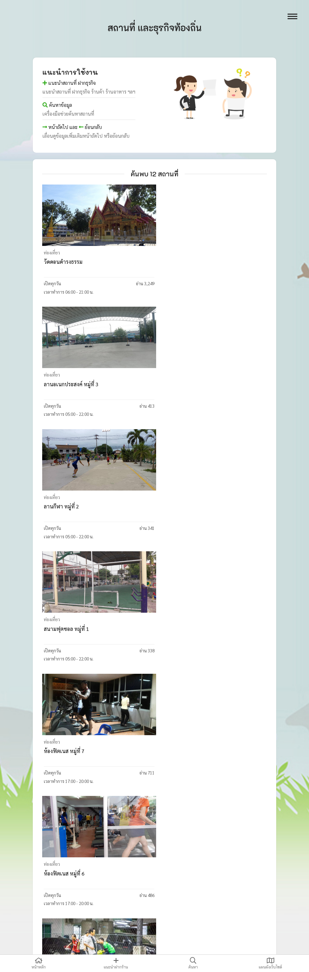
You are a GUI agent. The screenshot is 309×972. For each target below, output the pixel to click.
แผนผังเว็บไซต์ (270, 963)
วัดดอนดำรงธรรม (63, 261)
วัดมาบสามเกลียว (180, 752)
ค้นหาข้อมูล (57, 105)
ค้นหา (193, 963)
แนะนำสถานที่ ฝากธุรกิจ (69, 83)
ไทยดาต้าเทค (83, 946)
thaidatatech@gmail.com (249, 946)
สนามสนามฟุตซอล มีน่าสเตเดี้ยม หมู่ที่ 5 (88, 629)
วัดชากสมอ (56, 874)
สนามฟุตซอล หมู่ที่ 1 (183, 384)
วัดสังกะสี (54, 752)
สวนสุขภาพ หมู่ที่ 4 (182, 629)
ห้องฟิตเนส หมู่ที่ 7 (64, 507)
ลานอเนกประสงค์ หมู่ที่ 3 (188, 261)
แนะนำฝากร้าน (115, 963)
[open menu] (292, 16)
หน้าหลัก (38, 963)
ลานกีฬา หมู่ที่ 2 (61, 384)
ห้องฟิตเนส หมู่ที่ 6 (181, 507)
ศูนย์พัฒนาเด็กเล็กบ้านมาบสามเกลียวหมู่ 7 (208, 874)
